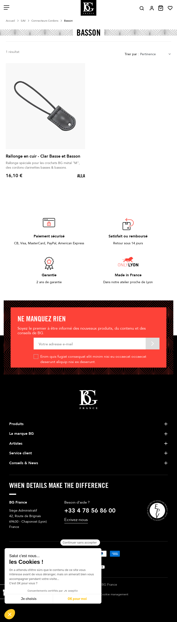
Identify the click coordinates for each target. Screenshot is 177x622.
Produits (16, 423)
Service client (20, 453)
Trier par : (132, 54)
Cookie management (114, 594)
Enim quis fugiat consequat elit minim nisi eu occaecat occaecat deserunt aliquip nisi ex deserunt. (93, 359)
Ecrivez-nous (76, 520)
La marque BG (21, 433)
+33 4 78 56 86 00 (89, 511)
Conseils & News (23, 463)
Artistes (15, 443)
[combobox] (155, 54)
